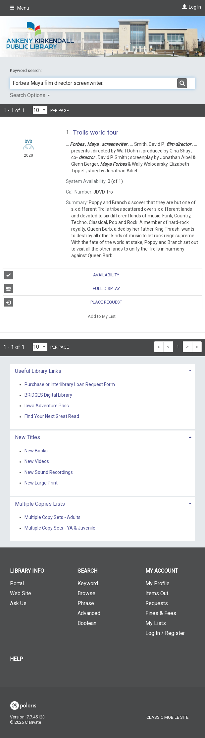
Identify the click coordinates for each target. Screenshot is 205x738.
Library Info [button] (27, 571)
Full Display (62, 288)
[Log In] (183, 7)
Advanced (88, 613)
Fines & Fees (160, 613)
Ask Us (18, 603)
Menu (19, 8)
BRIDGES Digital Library (48, 395)
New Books (36, 451)
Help (16, 659)
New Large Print (41, 482)
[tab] (102, 370)
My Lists (155, 623)
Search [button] (87, 571)
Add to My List (102, 315)
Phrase (85, 603)
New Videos (37, 461)
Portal (17, 583)
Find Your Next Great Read (52, 416)
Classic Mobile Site (167, 717)
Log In (195, 7)
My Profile (157, 583)
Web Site (20, 593)
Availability (62, 275)
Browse (86, 593)
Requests (156, 603)
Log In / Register (165, 633)
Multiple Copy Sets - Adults (52, 517)
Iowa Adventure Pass (47, 405)
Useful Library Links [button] (38, 371)
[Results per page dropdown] (40, 110)
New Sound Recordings (49, 472)
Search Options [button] (30, 95)
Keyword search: (26, 70)
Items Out (156, 593)
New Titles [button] (27, 437)
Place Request (63, 302)
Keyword (87, 583)
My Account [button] (161, 571)
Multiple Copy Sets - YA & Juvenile (60, 528)
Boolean (86, 623)
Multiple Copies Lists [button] (40, 504)
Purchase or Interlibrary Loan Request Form (70, 384)
